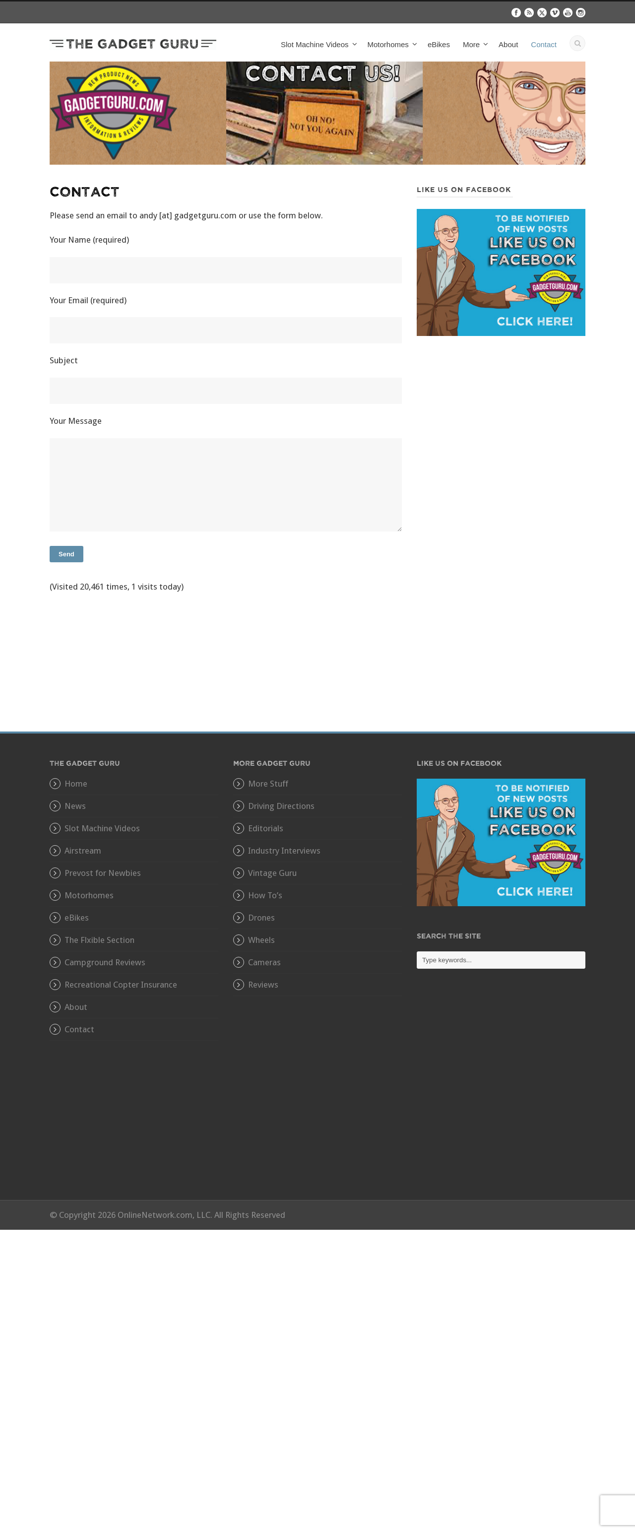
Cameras (264, 962)
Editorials (265, 828)
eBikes (439, 44)
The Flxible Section (99, 940)
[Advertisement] (501, 430)
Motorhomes (388, 44)
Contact (544, 44)
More (471, 44)
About (508, 44)
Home (75, 784)
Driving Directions (281, 806)
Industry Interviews (284, 851)
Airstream (82, 851)
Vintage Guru (272, 873)
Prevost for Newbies (102, 873)
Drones (261, 918)
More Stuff (268, 784)
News (75, 806)
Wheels (261, 940)
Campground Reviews (104, 962)
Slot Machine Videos (314, 44)
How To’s (265, 895)
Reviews (263, 985)
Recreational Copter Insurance (120, 985)
